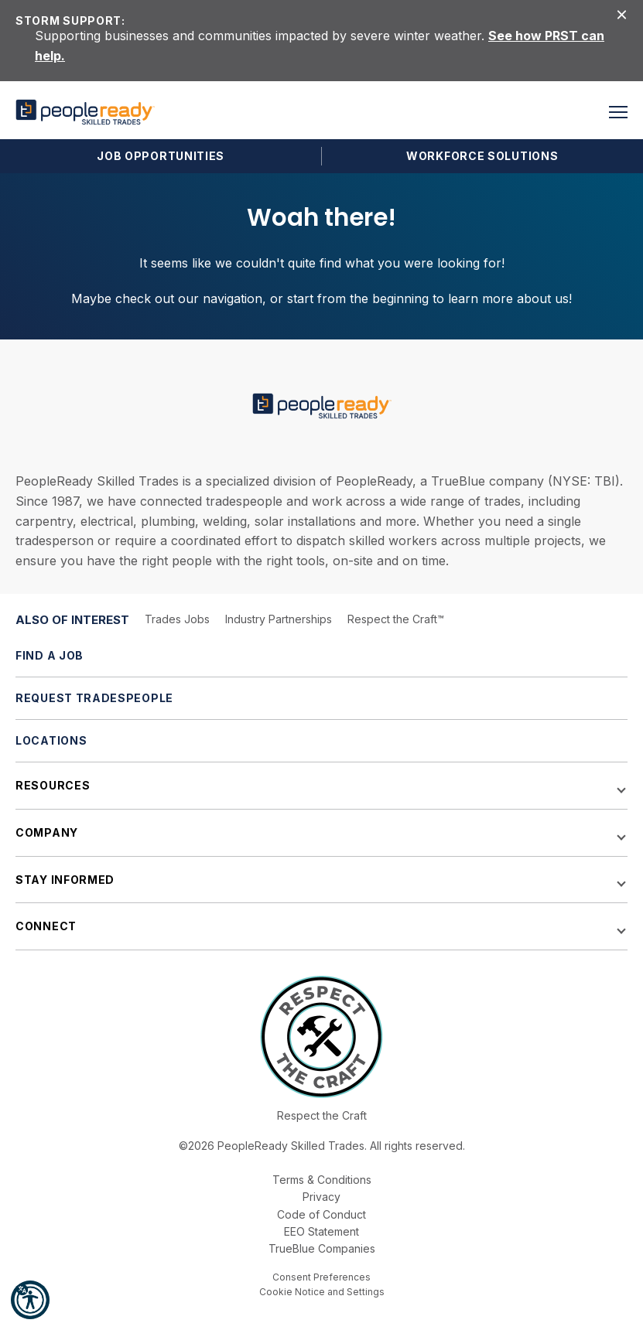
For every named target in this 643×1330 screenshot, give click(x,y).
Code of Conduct (321, 1214)
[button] (30, 1300)
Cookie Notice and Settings (322, 1292)
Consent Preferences (321, 1277)
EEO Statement (321, 1231)
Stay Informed (65, 879)
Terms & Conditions (321, 1179)
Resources (52, 785)
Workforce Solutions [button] (482, 155)
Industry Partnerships (278, 619)
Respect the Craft (322, 1115)
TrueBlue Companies (321, 1248)
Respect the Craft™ (395, 619)
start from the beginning (358, 298)
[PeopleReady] (85, 112)
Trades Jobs (177, 619)
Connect (46, 926)
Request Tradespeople (94, 697)
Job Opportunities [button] (160, 155)
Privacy (321, 1196)
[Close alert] (622, 13)
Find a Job (49, 655)
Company (46, 832)
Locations (51, 740)
